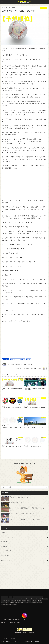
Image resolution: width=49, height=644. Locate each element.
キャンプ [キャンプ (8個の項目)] (15, 604)
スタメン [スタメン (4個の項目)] (29, 600)
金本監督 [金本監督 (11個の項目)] (12, 602)
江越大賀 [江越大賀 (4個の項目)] (35, 598)
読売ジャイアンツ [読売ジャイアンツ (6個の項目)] (5, 602)
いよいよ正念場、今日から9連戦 (17, 515)
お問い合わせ (13, 638)
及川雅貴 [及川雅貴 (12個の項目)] (15, 597)
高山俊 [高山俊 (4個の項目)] (29, 597)
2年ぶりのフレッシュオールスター (18, 498)
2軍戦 (4, 532)
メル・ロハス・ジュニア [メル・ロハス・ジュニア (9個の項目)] (6, 598)
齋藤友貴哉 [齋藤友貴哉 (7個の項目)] (40, 597)
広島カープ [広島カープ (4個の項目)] (13, 600)
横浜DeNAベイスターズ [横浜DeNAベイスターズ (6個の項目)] (23, 602)
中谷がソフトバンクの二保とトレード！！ (20, 520)
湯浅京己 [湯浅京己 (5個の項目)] (34, 597)
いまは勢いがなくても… (15, 504)
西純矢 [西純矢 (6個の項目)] (10, 597)
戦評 (4, 546)
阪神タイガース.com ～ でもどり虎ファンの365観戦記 (19, 641)
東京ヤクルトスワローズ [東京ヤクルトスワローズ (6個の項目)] (6, 604)
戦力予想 (23, 359)
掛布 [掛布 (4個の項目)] (16, 602)
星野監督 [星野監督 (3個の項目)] (19, 600)
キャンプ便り (6, 551)
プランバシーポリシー (5, 638)
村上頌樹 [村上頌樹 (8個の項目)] (25, 598)
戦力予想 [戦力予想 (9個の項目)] (24, 600)
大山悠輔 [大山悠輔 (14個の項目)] (30, 598)
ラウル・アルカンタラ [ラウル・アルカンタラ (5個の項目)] (17, 598)
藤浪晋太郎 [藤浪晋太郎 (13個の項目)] (41, 598)
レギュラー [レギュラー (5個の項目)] (34, 600)
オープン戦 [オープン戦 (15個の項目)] (39, 602)
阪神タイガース (14, 359)
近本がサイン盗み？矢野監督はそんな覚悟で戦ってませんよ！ (23, 509)
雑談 (4, 541)
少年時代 (5, 555)
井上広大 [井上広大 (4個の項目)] (20, 597)
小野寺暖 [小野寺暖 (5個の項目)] (25, 597)
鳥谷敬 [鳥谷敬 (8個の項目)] (46, 598)
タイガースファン (8, 537)
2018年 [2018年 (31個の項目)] (39, 600)
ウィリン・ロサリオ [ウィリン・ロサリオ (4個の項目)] (5, 600)
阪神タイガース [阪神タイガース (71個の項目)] (4, 597)
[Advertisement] (24, 184)
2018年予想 (6, 359)
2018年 (28, 359)
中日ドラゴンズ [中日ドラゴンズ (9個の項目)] (33, 602)
